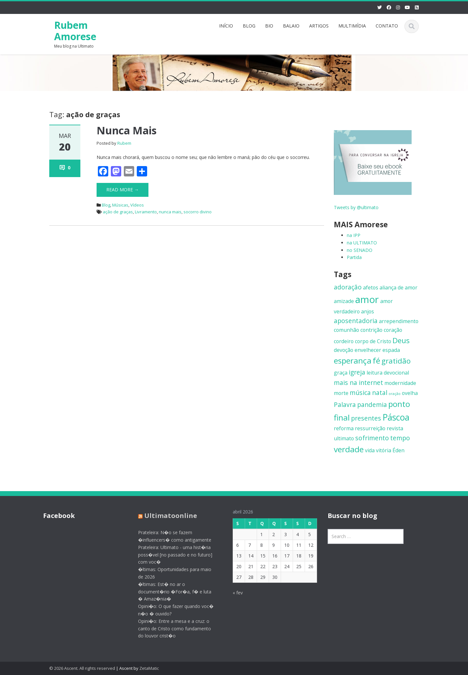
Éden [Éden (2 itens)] (398, 450)
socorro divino (197, 212)
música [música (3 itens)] (360, 392)
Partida (354, 257)
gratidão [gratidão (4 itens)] (396, 361)
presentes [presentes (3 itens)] (366, 418)
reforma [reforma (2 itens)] (344, 428)
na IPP (353, 235)
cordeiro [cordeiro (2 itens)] (344, 341)
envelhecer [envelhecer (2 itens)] (368, 350)
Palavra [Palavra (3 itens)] (345, 404)
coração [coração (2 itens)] (393, 329)
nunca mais (170, 212)
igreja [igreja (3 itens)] (357, 372)
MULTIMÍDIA (352, 26)
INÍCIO (226, 26)
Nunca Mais (127, 130)
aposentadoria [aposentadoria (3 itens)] (356, 320)
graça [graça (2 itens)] (340, 372)
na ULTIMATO (362, 243)
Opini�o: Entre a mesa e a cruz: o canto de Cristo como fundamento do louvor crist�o (169, 628)
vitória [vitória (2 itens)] (383, 450)
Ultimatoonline (165, 515)
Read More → (122, 189)
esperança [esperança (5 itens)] (352, 360)
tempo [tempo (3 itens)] (400, 437)
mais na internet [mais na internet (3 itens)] (358, 382)
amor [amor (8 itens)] (367, 299)
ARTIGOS (319, 26)
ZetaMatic (149, 668)
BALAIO (291, 26)
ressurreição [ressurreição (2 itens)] (370, 428)
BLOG (249, 26)
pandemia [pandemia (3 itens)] (372, 404)
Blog (106, 205)
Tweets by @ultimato (356, 207)
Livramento (146, 212)
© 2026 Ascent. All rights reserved (82, 668)
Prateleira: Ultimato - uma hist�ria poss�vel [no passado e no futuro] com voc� (170, 554)
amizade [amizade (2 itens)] (344, 301)
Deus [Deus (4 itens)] (401, 340)
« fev (233, 593)
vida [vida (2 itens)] (370, 450)
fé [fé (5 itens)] (376, 360)
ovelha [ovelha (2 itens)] (410, 393)
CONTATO (387, 26)
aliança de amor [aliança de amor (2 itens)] (398, 287)
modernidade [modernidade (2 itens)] (400, 383)
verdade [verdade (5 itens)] (349, 449)
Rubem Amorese (75, 30)
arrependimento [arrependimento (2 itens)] (398, 321)
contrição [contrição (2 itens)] (371, 329)
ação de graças (118, 212)
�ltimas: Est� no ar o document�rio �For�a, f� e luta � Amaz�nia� (169, 591)
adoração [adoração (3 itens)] (348, 287)
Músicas (120, 205)
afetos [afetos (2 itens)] (370, 287)
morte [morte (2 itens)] (341, 393)
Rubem (124, 143)
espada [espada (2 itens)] (391, 350)
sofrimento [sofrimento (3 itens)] (372, 437)
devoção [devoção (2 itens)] (343, 350)
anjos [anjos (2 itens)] (367, 311)
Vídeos (137, 205)
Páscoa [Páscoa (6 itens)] (395, 417)
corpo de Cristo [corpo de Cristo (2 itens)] (373, 341)
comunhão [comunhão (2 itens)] (346, 329)
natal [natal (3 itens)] (379, 392)
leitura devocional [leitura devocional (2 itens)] (388, 372)
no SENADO (359, 250)
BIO (269, 26)
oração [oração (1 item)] (395, 393)
